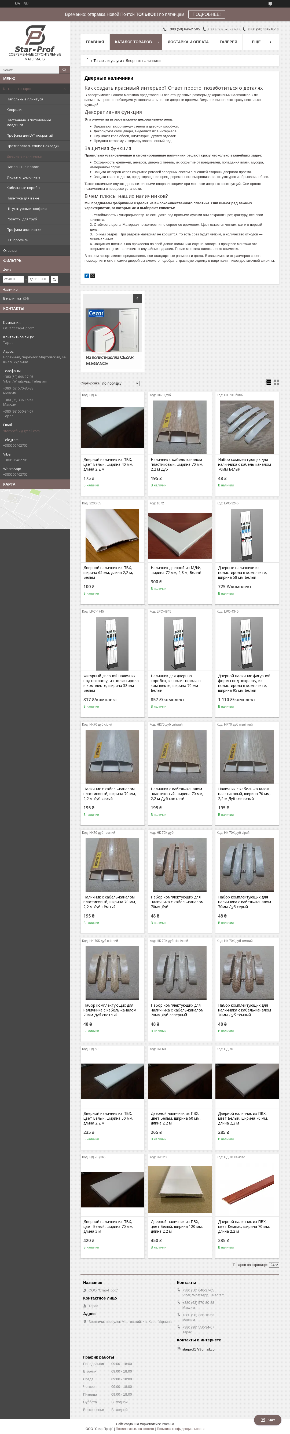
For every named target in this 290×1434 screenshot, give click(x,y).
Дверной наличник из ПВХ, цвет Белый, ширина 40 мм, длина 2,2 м (108, 464)
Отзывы (10, 250)
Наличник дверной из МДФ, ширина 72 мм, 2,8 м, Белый (176, 570)
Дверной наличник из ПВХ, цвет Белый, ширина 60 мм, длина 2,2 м (176, 1118)
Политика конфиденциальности (180, 1429)
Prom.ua (168, 1424)
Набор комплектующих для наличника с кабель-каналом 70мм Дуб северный (177, 1010)
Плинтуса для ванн (23, 198)
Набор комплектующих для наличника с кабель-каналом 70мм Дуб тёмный (244, 1010)
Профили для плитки (24, 229)
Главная (95, 42)
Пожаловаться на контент (135, 1429)
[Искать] (64, 70)
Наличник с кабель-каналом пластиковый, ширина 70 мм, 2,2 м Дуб (177, 464)
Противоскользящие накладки (33, 145)
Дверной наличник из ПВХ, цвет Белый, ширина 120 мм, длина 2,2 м (177, 1226)
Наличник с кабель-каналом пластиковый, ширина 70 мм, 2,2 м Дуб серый (109, 794)
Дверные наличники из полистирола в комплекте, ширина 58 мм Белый (242, 572)
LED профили (17, 240)
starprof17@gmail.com (21, 430)
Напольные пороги (23, 166)
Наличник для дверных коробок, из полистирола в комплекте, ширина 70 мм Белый (176, 683)
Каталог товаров (17, 88)
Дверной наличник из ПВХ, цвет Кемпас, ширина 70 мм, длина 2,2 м (244, 1226)
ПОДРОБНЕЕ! (207, 14)
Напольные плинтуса (25, 99)
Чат (267, 1420)
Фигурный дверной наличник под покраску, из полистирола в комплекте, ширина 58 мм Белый (111, 683)
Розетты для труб (22, 219)
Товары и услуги (107, 61)
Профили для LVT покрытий (30, 135)
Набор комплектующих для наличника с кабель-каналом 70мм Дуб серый (244, 902)
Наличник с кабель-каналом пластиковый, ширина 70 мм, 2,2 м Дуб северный (244, 794)
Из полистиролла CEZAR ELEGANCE (109, 360)
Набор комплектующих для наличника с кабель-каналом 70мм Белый (244, 464)
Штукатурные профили (27, 208)
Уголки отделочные (24, 177)
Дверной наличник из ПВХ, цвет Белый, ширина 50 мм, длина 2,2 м (108, 1118)
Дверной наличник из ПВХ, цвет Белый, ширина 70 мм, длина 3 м (108, 1226)
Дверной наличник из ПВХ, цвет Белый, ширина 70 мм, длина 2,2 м (243, 1118)
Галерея (228, 42)
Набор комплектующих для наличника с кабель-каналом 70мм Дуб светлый (109, 1010)
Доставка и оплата (188, 42)
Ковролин (15, 109)
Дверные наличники (24, 156)
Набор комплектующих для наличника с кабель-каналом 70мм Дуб (177, 902)
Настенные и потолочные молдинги (29, 122)
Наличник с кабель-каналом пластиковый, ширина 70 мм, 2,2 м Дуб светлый (177, 794)
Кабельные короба (23, 187)
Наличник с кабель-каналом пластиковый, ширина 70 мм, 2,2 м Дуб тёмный (109, 902)
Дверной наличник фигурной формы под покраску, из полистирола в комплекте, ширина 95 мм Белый (244, 683)
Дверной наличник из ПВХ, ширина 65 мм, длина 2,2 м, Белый (108, 572)
